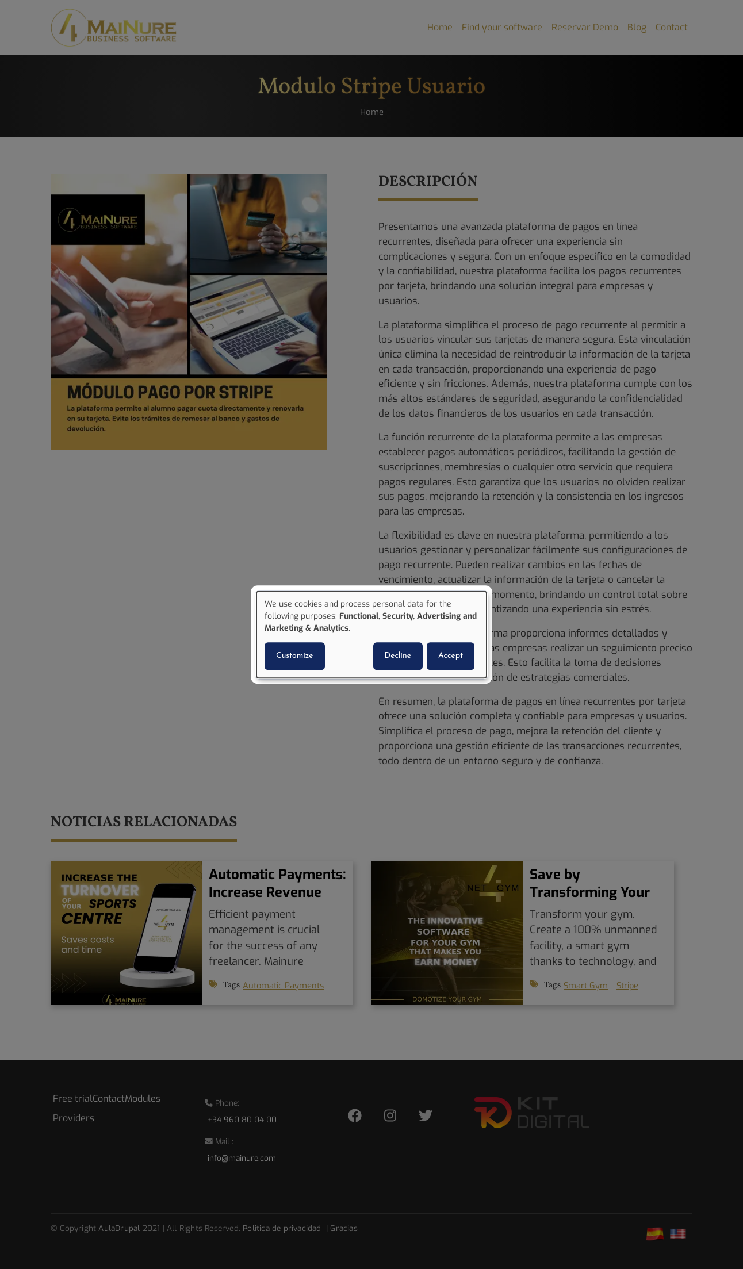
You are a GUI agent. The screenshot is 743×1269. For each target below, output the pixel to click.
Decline (398, 655)
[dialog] (371, 634)
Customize (294, 655)
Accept (450, 655)
